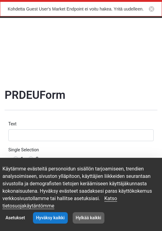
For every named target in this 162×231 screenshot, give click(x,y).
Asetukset (15, 217)
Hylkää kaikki (88, 217)
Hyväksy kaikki (50, 217)
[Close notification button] (151, 9)
